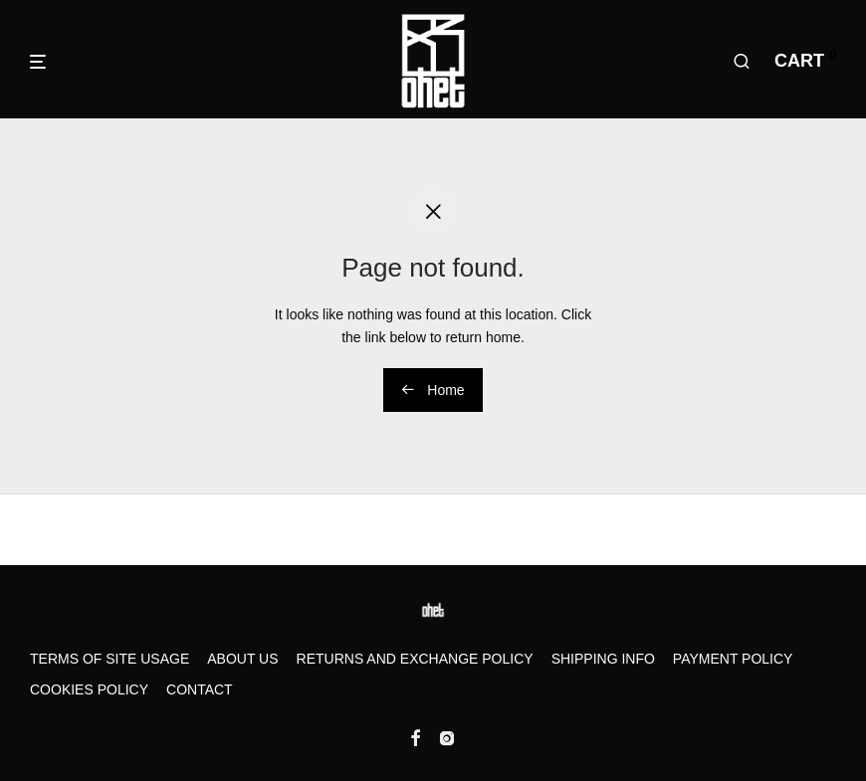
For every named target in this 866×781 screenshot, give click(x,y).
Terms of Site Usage (109, 659)
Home (432, 390)
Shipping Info (603, 659)
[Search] (741, 62)
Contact (199, 689)
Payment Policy (733, 659)
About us (242, 659)
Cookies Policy (89, 689)
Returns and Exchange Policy (415, 659)
